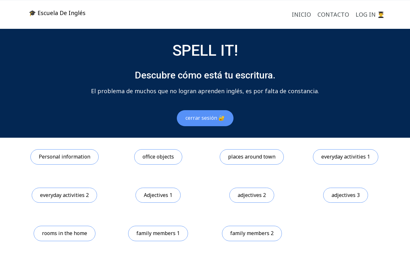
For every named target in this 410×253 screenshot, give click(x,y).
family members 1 (158, 233)
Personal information (64, 156)
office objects (158, 156)
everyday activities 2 (64, 195)
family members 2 (252, 233)
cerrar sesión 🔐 (205, 117)
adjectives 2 (252, 195)
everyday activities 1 (345, 156)
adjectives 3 (346, 195)
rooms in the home (64, 233)
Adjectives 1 (158, 195)
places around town (251, 156)
